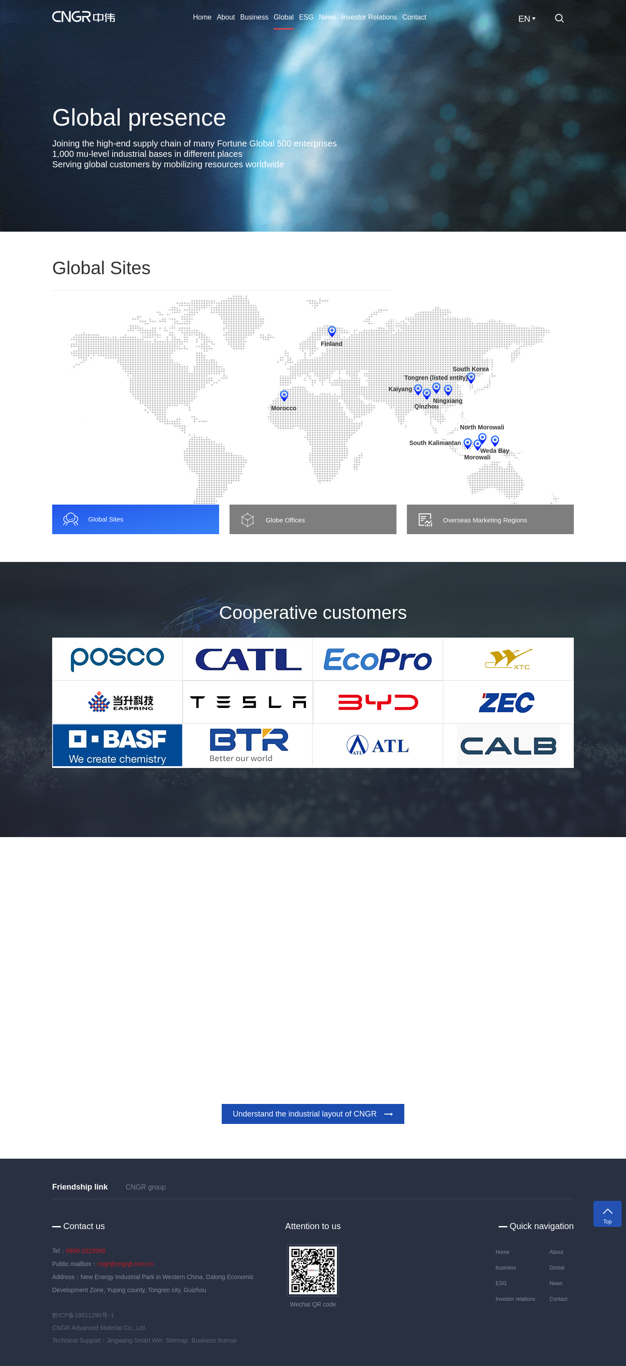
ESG (306, 17)
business (254, 17)
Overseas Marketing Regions (471, 520)
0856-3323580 (85, 1250)
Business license (214, 1340)
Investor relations (369, 17)
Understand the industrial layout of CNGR (313, 1114)
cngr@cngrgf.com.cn (125, 1263)
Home (202, 17)
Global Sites (92, 519)
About (226, 17)
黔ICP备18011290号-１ (84, 1315)
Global (283, 17)
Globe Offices (272, 520)
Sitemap (177, 1340)
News (327, 17)
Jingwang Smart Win (134, 1340)
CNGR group (146, 1187)
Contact (414, 17)
